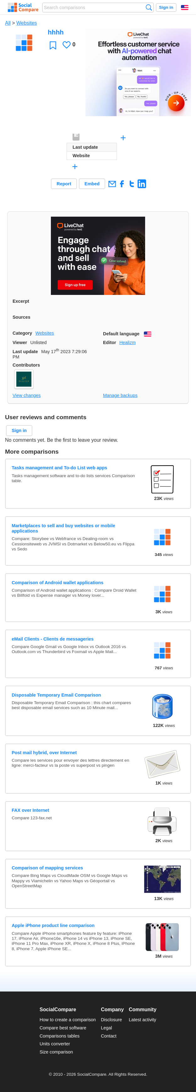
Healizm (127, 342)
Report (64, 183)
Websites (26, 23)
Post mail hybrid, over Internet (44, 752)
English (184, 7)
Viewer (20, 342)
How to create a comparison (68, 1019)
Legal (106, 1027)
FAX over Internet (30, 810)
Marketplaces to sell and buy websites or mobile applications (63, 528)
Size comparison (56, 1051)
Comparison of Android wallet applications (57, 582)
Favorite (53, 45)
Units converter (55, 1043)
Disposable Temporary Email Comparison (56, 695)
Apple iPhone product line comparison (53, 925)
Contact (109, 1035)
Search (149, 7)
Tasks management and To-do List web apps (59, 467)
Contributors (26, 365)
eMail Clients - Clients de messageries (53, 638)
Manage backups (120, 395)
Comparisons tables (59, 1035)
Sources (21, 317)
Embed (92, 183)
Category (22, 333)
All (8, 23)
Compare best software (63, 1027)
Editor (109, 342)
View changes (27, 395)
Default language (121, 333)
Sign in (166, 7)
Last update (25, 351)
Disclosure (111, 1019)
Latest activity (142, 1019)
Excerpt (21, 301)
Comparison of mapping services (47, 867)
